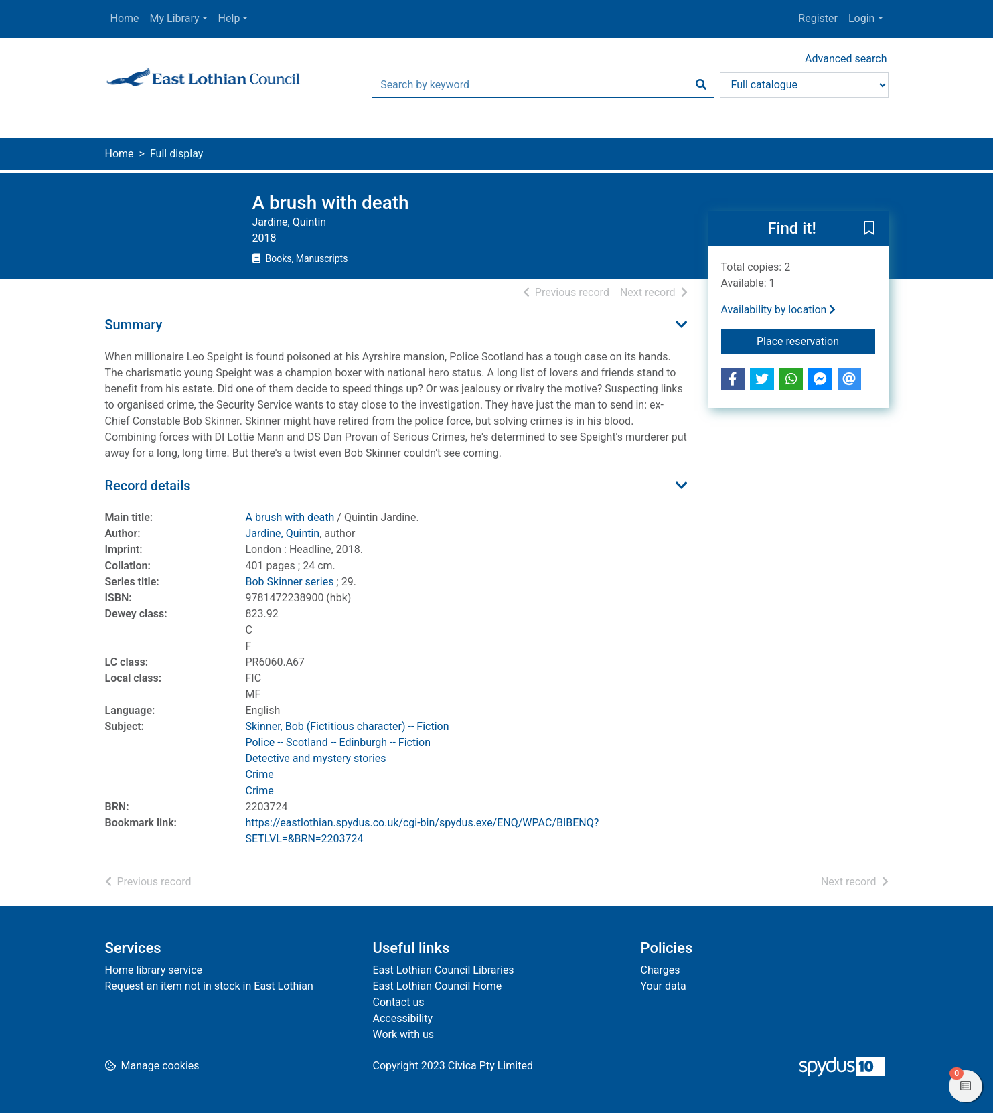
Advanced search (846, 58)
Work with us (404, 1034)
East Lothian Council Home (437, 986)
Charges (660, 970)
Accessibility (403, 1018)
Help (229, 18)
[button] (869, 229)
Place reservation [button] (816, 340)
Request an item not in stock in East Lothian (209, 986)
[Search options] (804, 85)
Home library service (154, 970)
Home (124, 18)
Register (818, 18)
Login (861, 18)
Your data (663, 986)
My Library (175, 18)
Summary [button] (134, 325)
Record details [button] (148, 485)
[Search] (701, 85)
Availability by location (778, 309)
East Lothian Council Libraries (443, 970)
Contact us (399, 1002)
